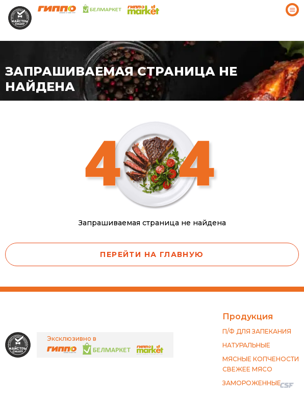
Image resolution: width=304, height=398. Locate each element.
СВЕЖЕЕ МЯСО (247, 369)
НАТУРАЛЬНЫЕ (246, 345)
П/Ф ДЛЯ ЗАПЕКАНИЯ (256, 331)
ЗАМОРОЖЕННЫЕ (251, 383)
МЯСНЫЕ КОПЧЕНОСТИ (260, 359)
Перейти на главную (152, 254)
